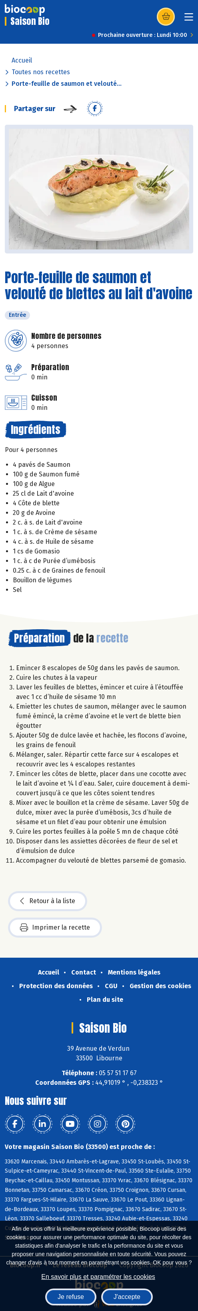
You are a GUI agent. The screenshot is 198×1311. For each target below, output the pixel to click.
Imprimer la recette (55, 928)
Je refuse (71, 1296)
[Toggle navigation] (188, 19)
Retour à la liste (47, 901)
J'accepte (127, 1296)
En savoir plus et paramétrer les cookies (98, 1276)
